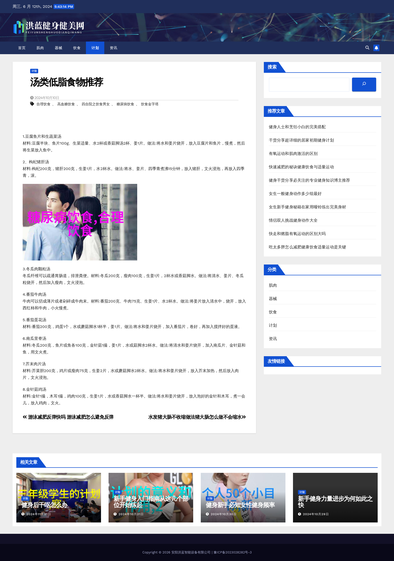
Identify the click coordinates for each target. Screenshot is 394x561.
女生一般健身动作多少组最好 (295, 193)
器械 (58, 48)
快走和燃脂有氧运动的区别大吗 (297, 233)
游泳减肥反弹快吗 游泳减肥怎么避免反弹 (68, 417)
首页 (21, 48)
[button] (367, 47)
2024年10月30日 (224, 514)
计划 (95, 48)
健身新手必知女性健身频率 (240, 505)
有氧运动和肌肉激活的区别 (293, 153)
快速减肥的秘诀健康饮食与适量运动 (301, 166)
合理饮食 (43, 104)
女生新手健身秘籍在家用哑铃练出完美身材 (307, 207)
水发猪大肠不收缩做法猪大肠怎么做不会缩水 (197, 417)
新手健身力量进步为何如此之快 (335, 502)
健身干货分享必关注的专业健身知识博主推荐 (309, 180)
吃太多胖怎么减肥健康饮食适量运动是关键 (307, 247)
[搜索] (364, 84)
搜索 (272, 67)
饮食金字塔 (150, 104)
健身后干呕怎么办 (44, 505)
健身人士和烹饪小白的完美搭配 (297, 126)
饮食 (76, 48)
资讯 (113, 48)
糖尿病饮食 (125, 104)
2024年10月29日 (316, 514)
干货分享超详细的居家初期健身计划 (301, 140)
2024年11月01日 (38, 514)
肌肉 (40, 48)
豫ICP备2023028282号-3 (233, 552)
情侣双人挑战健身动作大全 (293, 220)
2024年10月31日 (131, 514)
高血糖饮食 (66, 104)
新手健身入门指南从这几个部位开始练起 (151, 502)
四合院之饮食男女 (96, 104)
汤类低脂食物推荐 (66, 82)
